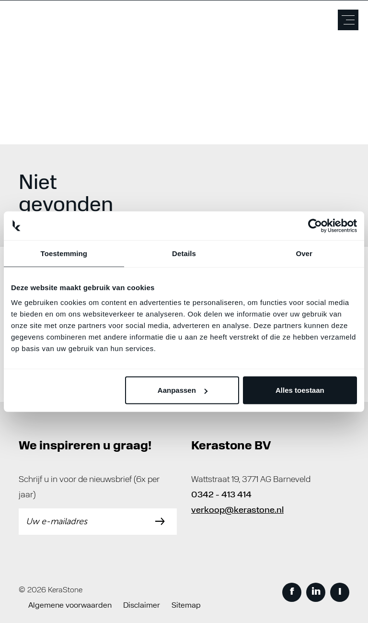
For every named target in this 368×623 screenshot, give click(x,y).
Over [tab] (304, 253)
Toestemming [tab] (64, 253)
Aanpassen (182, 390)
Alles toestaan (300, 390)
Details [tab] (184, 253)
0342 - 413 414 (221, 495)
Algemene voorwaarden (70, 606)
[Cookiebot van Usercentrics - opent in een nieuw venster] (315, 225)
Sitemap (186, 606)
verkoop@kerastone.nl (237, 510)
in (316, 592)
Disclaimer (141, 606)
